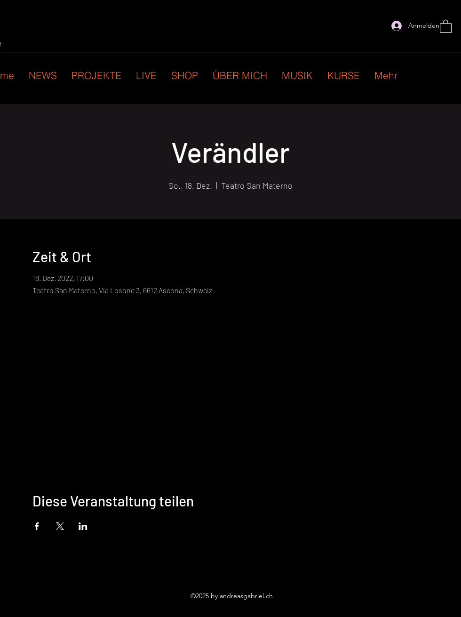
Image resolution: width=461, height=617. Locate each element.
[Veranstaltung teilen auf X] (60, 526)
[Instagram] (377, 26)
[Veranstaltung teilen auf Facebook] (36, 526)
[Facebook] (362, 26)
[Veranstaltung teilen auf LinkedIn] (83, 526)
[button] (446, 26)
